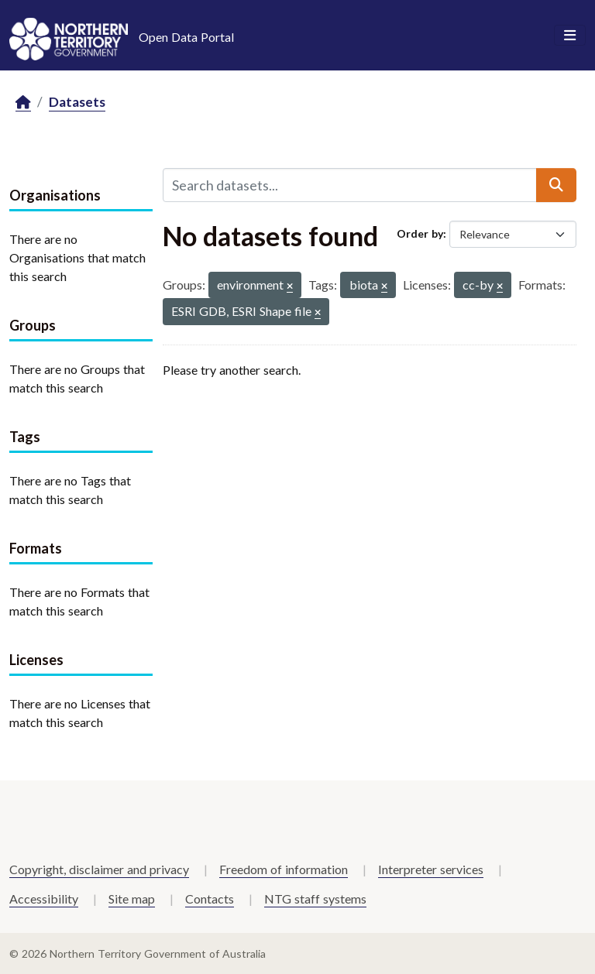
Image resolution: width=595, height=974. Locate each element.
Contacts (209, 898)
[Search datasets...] (350, 185)
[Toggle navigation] (570, 35)
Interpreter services (430, 869)
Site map (131, 898)
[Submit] (556, 185)
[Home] (23, 102)
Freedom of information (283, 869)
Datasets (77, 102)
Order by (420, 233)
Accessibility (43, 898)
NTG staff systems (315, 898)
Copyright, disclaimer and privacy (99, 869)
